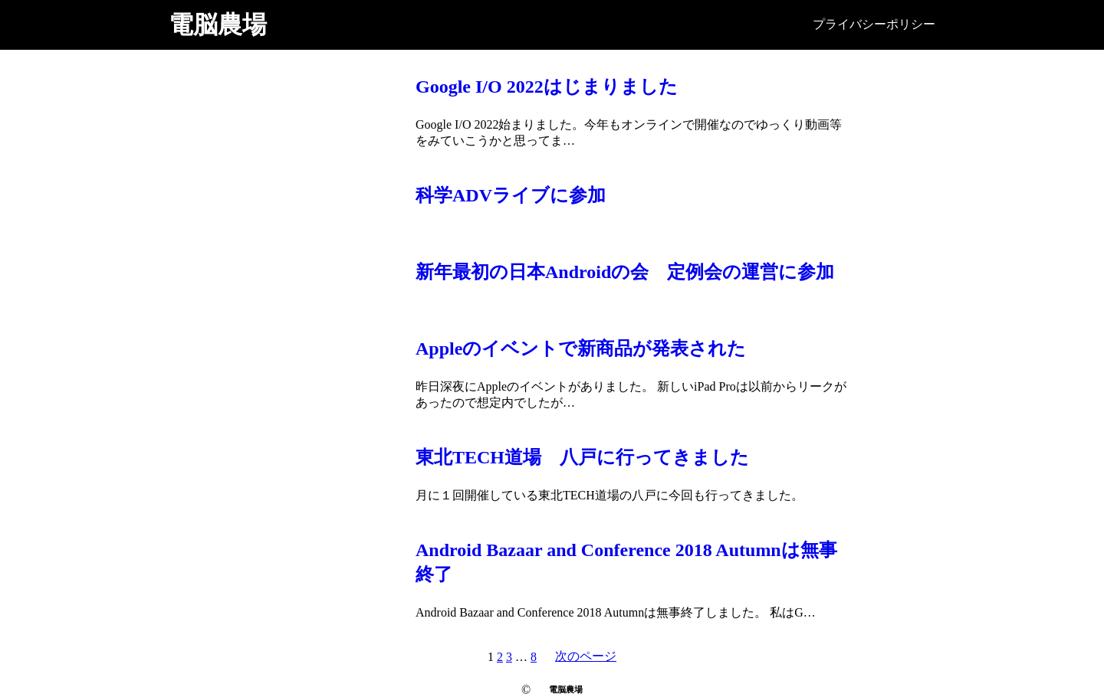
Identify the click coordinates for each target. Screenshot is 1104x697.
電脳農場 (218, 24)
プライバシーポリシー (874, 24)
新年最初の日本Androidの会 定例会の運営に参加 (625, 272)
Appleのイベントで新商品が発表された (581, 348)
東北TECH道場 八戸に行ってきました (582, 457)
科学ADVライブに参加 (511, 195)
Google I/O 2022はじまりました (547, 87)
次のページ (585, 656)
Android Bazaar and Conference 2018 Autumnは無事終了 (626, 562)
